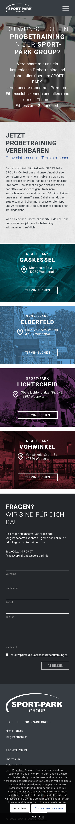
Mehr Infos (38, 816)
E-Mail (9, 602)
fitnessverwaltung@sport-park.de (27, 555)
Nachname (12, 588)
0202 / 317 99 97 (22, 551)
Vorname (11, 573)
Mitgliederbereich (16, 736)
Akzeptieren (20, 808)
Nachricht (11, 647)
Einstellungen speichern (49, 808)
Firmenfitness (14, 730)
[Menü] (63, 8)
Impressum (13, 759)
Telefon (10, 616)
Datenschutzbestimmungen (50, 655)
